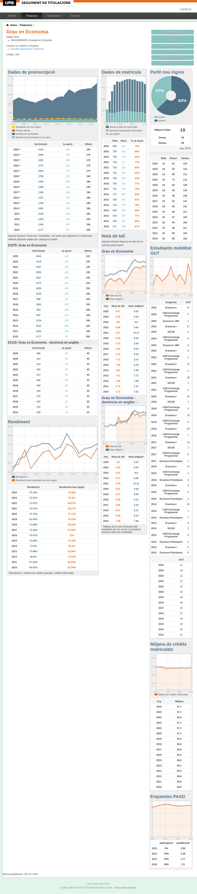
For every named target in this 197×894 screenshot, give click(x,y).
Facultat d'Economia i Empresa (27, 49)
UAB (9, 3)
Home (13, 25)
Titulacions (32, 15)
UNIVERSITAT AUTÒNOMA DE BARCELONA (90, 887)
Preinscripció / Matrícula (172, 39)
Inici (89, 883)
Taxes (172, 51)
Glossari (75, 15)
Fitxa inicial (172, 32)
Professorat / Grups (172, 46)
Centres (12, 15)
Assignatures (54, 15)
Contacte (185, 9)
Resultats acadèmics (172, 57)
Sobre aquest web (101, 883)
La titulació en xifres (172, 62)
